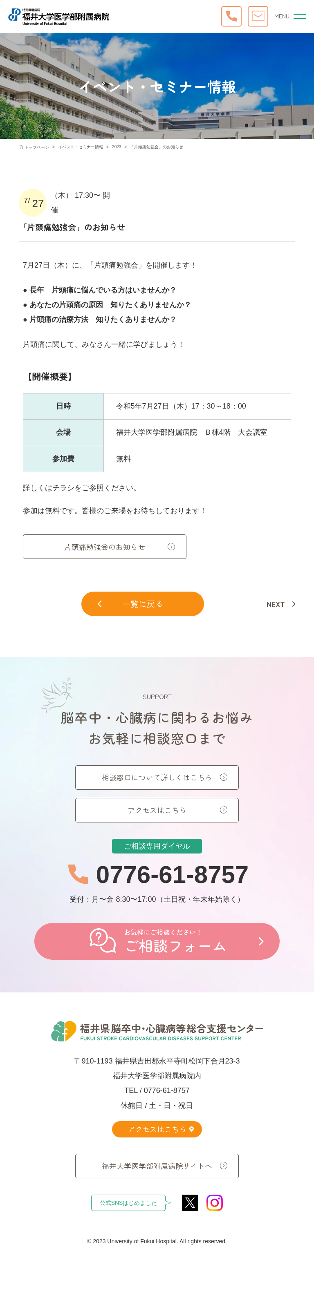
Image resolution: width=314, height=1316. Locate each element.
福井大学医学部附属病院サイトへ (157, 1165)
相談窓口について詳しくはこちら (157, 790)
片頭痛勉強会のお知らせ (104, 546)
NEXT (276, 604)
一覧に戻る (130, 604)
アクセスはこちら (157, 823)
